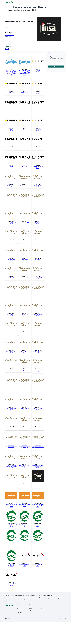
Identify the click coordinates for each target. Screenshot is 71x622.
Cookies (19, 618)
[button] (48, 2)
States (43, 1)
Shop (58, 1)
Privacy (16, 618)
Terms (13, 618)
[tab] (8, 52)
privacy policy (55, 68)
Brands (54, 1)
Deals (39, 1)
